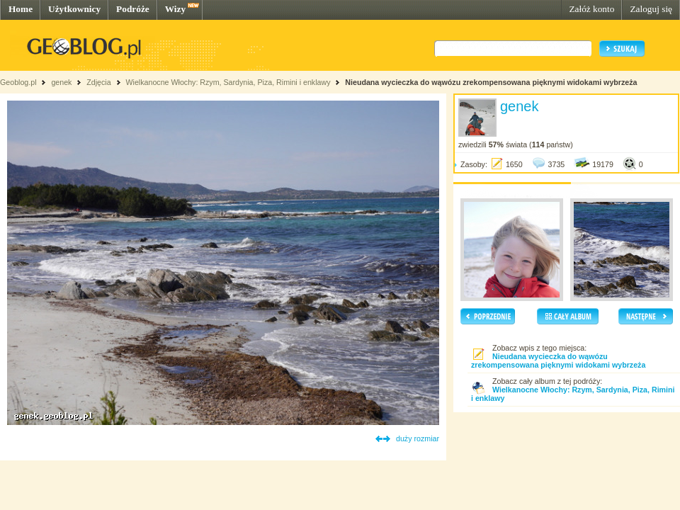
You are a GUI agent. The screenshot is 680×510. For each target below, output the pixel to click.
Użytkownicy (74, 9)
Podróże (132, 9)
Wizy (175, 9)
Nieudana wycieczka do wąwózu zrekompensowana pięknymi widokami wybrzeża (491, 82)
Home (20, 9)
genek (61, 82)
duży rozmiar (417, 438)
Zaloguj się (651, 9)
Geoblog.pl (18, 82)
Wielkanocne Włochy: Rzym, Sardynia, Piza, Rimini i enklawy (227, 82)
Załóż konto (591, 9)
